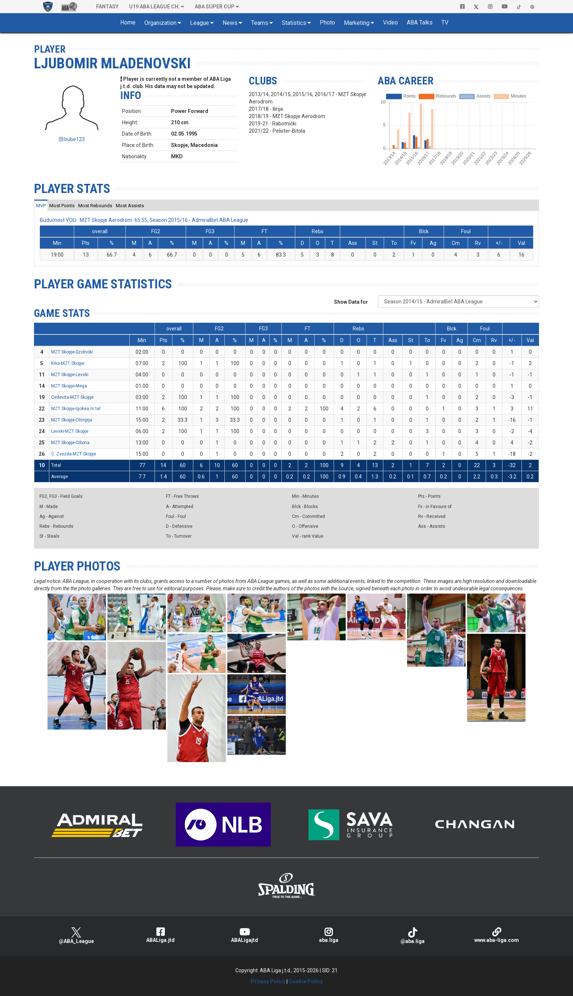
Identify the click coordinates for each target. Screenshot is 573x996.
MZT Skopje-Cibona (70, 442)
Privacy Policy (268, 981)
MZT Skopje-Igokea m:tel (75, 408)
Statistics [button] (294, 22)
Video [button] (390, 22)
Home (128, 22)
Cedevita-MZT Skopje (72, 397)
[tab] (41, 205)
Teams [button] (259, 22)
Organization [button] (160, 22)
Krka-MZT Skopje (67, 363)
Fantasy (107, 7)
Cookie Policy (306, 981)
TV (444, 22)
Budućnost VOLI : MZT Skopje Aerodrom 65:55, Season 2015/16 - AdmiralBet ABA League (144, 220)
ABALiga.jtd (160, 935)
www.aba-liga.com (496, 935)
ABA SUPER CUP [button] (215, 7)
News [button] (230, 22)
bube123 (72, 139)
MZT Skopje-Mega (69, 386)
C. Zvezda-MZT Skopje (73, 454)
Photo (327, 22)
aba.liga (328, 935)
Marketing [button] (356, 22)
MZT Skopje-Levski (69, 374)
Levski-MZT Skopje (69, 431)
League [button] (199, 22)
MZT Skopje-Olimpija (71, 420)
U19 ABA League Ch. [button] (154, 7)
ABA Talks (420, 22)
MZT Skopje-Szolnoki (72, 352)
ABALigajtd (244, 935)
